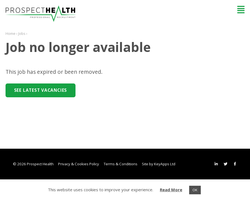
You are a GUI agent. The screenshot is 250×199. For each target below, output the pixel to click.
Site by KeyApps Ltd (158, 163)
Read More (171, 189)
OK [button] (194, 189)
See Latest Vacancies (40, 90)
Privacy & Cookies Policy (78, 163)
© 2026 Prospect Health (33, 163)
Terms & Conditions (120, 163)
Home (10, 33)
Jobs (21, 33)
